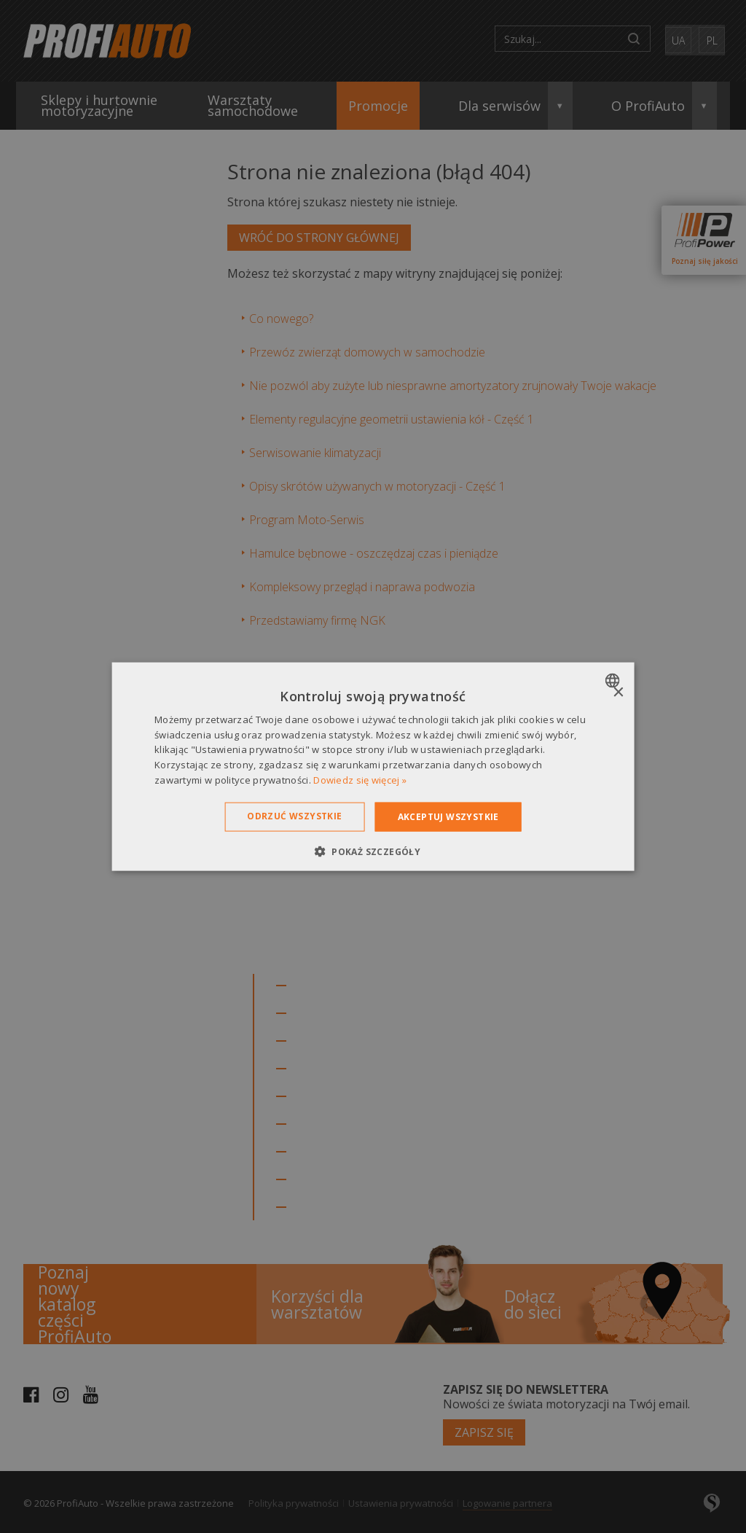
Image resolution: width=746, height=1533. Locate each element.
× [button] (617, 692)
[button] (373, 851)
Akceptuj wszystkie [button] (448, 816)
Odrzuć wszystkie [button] (294, 815)
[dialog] (373, 766)
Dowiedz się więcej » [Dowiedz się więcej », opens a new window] (360, 780)
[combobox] (614, 680)
